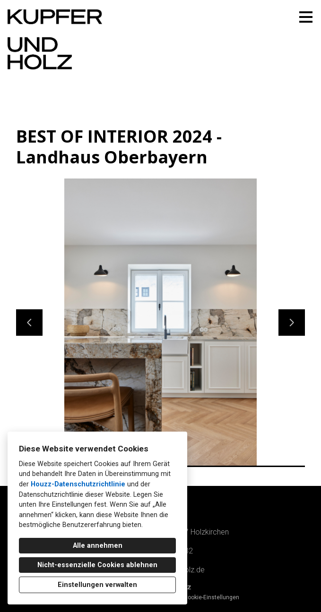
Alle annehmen (97, 546)
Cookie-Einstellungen (211, 597)
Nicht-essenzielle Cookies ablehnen (97, 565)
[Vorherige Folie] (29, 322)
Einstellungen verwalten (97, 585)
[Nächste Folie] (291, 322)
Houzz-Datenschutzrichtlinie (78, 484)
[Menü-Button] (305, 17)
